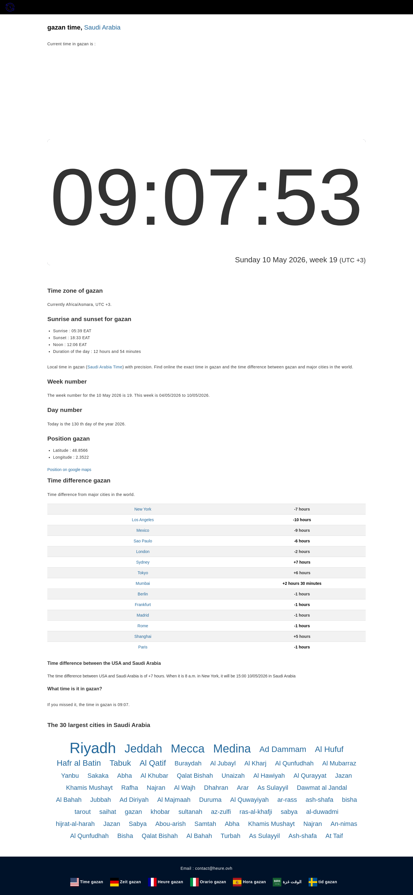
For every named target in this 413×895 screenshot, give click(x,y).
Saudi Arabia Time (104, 367)
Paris (142, 647)
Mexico (143, 530)
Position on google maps (69, 469)
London (143, 551)
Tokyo (143, 572)
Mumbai (143, 583)
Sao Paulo (143, 541)
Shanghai (142, 636)
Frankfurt (143, 604)
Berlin (143, 594)
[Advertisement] (206, 96)
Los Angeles (143, 519)
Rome (142, 626)
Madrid (143, 615)
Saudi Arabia (102, 27)
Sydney (143, 562)
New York (142, 509)
